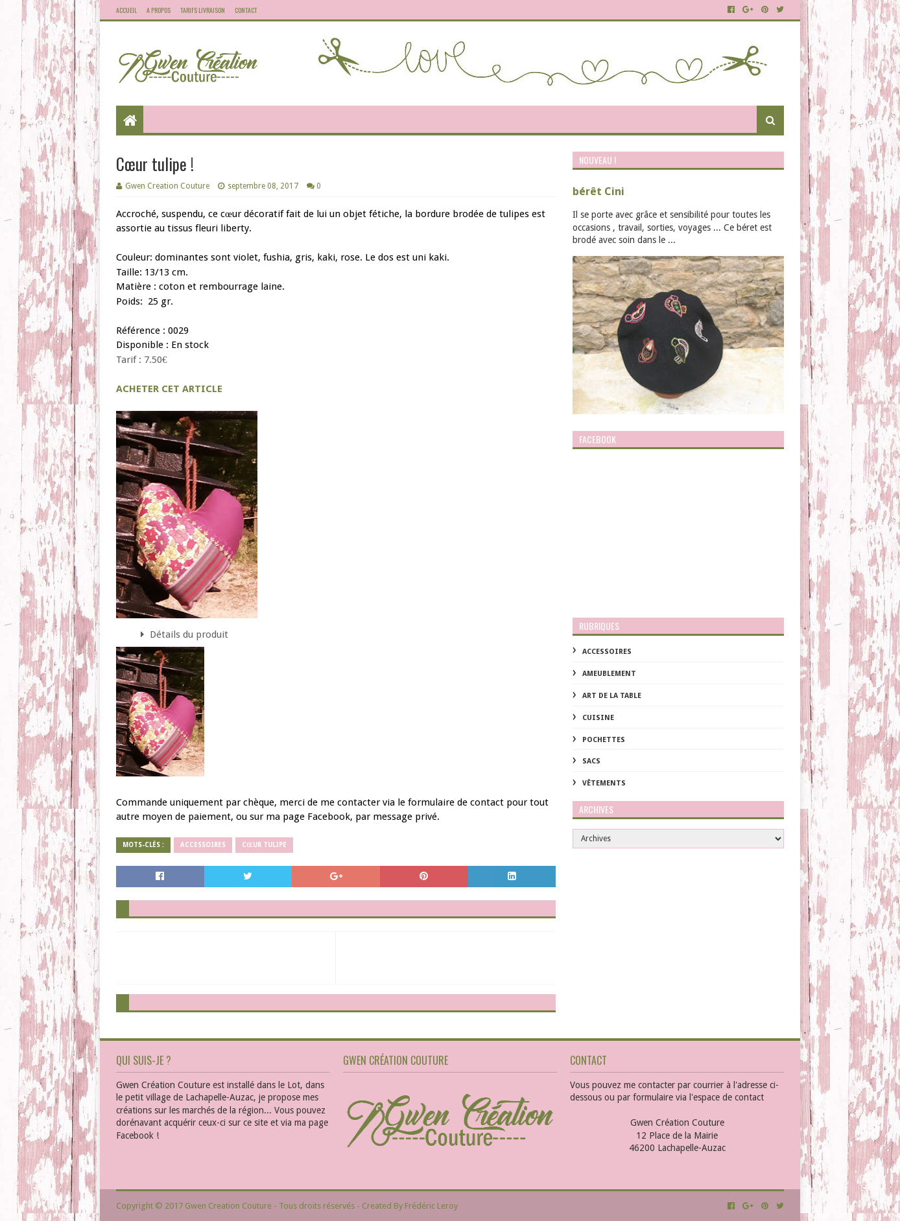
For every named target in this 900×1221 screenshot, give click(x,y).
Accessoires (203, 844)
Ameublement (609, 673)
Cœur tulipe (264, 844)
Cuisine (598, 718)
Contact (246, 10)
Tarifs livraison (202, 10)
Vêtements (604, 783)
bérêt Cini (598, 191)
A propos (159, 10)
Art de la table (611, 696)
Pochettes (603, 740)
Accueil (126, 10)
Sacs (591, 761)
